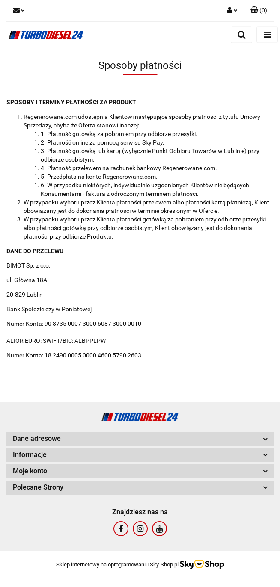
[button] (259, 10)
